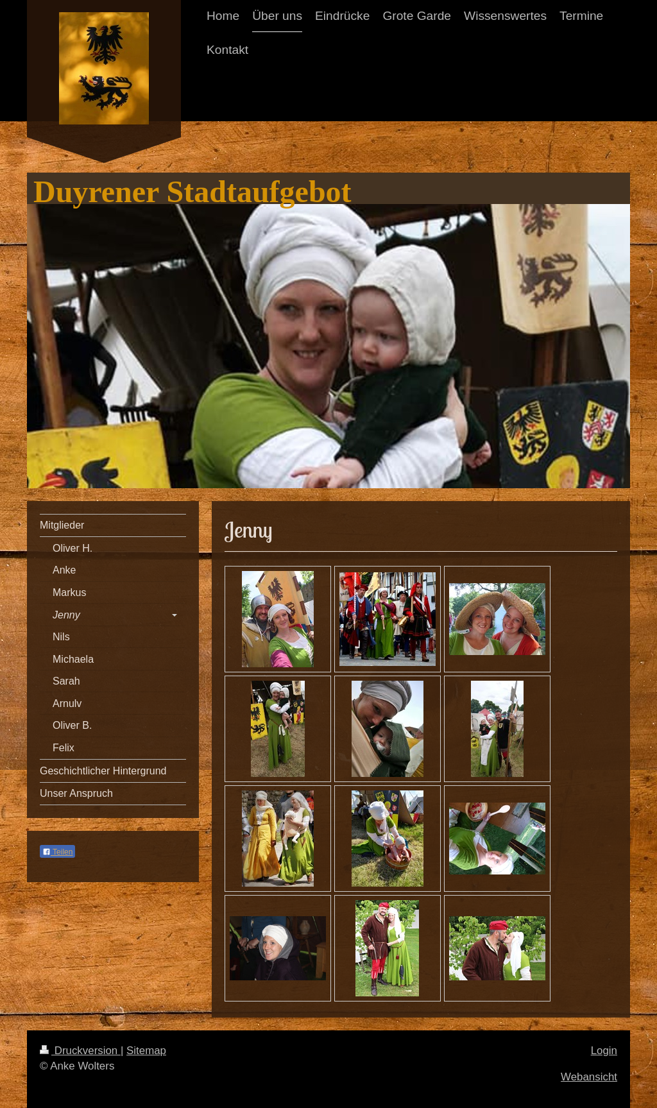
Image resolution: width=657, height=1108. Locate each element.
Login (604, 1050)
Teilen (57, 852)
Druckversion (80, 1050)
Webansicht (589, 1077)
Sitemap (146, 1050)
